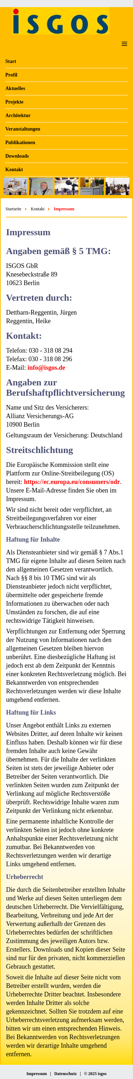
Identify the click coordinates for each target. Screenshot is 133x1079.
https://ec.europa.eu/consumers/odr (72, 481)
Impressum (36, 1073)
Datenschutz (65, 1073)
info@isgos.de (46, 367)
